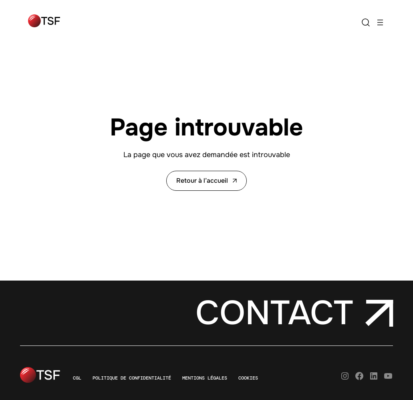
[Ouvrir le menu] (380, 22)
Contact (274, 313)
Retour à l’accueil (206, 180)
